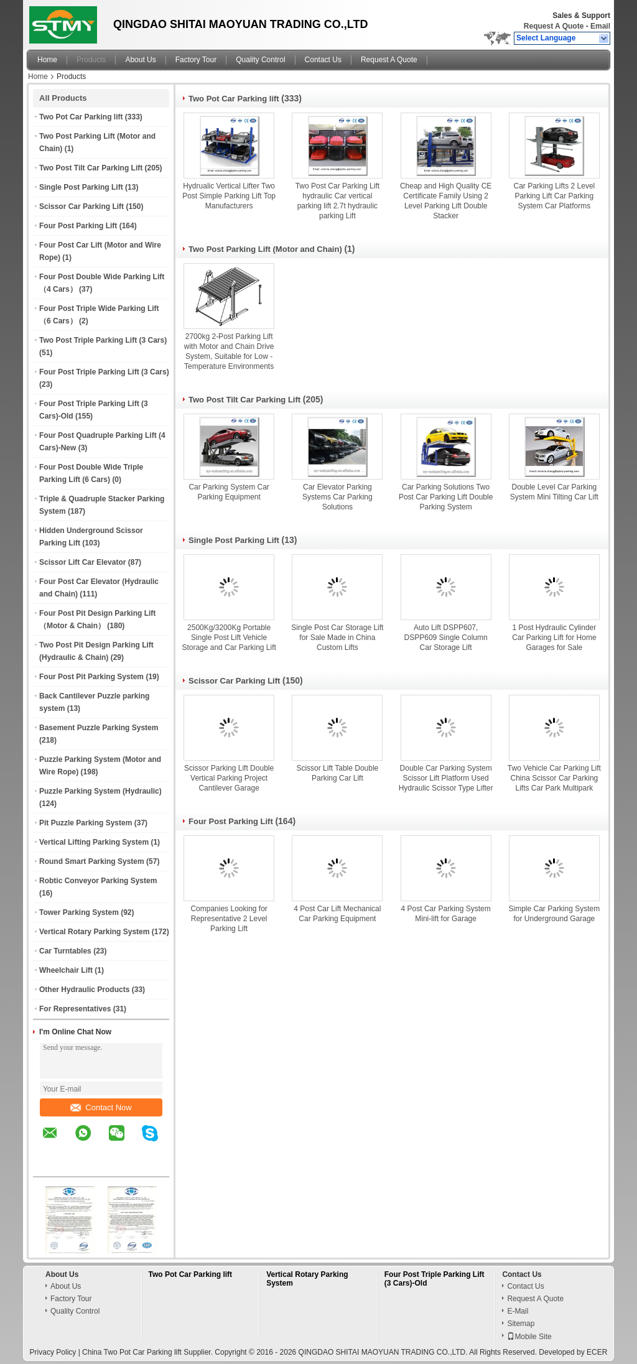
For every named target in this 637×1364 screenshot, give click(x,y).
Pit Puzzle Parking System (85, 823)
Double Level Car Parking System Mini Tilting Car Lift (554, 492)
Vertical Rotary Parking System (94, 931)
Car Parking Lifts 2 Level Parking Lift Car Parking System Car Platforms (554, 196)
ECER (597, 1352)
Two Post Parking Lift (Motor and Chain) (265, 249)
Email (600, 26)
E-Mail (517, 1311)
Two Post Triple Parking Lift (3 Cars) (103, 340)
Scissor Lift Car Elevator (82, 562)
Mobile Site (529, 1336)
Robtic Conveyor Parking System (98, 880)
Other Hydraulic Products (84, 989)
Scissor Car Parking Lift (81, 206)
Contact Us (323, 59)
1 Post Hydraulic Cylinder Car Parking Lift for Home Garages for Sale (554, 637)
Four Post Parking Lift (78, 225)
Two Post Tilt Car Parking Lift (90, 168)
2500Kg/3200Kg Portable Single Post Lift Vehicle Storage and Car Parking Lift (229, 637)
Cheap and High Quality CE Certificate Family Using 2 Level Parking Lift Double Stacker (445, 201)
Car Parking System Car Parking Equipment (228, 492)
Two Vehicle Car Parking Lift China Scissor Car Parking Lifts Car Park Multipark (554, 778)
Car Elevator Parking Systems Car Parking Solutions (337, 497)
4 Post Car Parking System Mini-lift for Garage (446, 913)
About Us (140, 59)
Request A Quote (554, 26)
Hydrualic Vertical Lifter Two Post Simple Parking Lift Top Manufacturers (229, 196)
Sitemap (520, 1323)
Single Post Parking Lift (81, 187)
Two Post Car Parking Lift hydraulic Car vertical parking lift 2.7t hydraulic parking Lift (337, 201)
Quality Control (260, 59)
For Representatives (75, 1008)
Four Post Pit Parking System (91, 676)
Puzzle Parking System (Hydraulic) (100, 791)
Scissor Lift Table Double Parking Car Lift (337, 773)
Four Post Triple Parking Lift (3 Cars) (104, 372)
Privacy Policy (53, 1352)
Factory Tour (195, 59)
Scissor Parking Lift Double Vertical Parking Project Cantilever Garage (229, 778)
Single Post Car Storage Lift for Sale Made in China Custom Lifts (337, 637)
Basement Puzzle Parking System (98, 727)
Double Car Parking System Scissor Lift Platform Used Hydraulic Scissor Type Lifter (446, 778)
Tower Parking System (79, 912)
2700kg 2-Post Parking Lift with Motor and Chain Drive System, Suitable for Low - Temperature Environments (229, 351)
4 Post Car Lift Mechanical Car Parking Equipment (337, 913)
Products (91, 59)
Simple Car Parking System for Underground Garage (554, 913)
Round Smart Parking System (91, 861)
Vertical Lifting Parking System (94, 842)
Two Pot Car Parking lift (81, 117)
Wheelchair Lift (66, 970)
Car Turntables (65, 951)
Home (47, 59)
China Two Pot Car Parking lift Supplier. (148, 1352)
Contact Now (100, 1107)
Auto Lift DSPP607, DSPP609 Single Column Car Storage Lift (446, 637)
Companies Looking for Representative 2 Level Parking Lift (228, 918)
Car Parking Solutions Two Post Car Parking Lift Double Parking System (446, 497)
